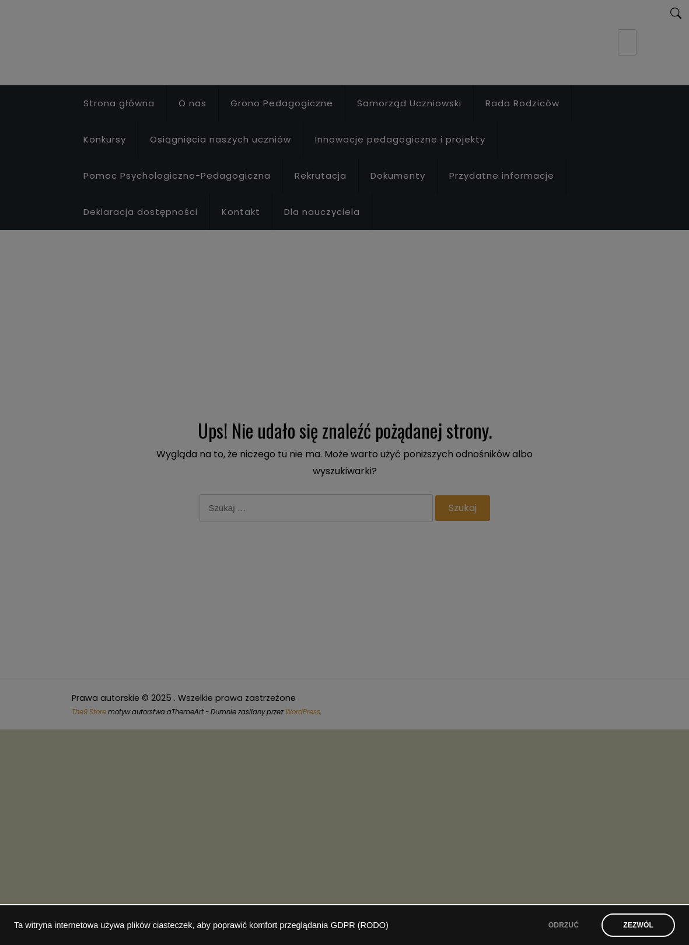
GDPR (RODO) (360, 925)
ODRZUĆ (563, 925)
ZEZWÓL (638, 925)
